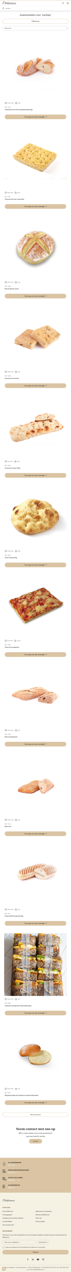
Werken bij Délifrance (43, 1215)
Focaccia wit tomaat (12, 378)
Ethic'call (38, 1218)
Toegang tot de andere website (12, 1218)
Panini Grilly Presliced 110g (14, 916)
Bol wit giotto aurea (12, 289)
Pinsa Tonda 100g (11, 558)
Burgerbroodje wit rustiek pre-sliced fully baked (21, 1095)
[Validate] (35, 1252)
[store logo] (9, 3)
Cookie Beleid (7, 1221)
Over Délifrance (7, 1211)
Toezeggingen (7, 1215)
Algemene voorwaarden (44, 1211)
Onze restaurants (8, 1225)
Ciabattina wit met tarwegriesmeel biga (19, 110)
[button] (35, 117)
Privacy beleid (40, 1221)
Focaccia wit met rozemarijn (14, 199)
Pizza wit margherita (12, 647)
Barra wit (8, 826)
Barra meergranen (11, 737)
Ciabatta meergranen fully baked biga (18, 1006)
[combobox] (35, 8)
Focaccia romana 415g (12, 468)
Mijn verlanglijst (63, 3)
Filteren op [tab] (35, 21)
